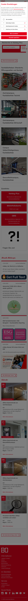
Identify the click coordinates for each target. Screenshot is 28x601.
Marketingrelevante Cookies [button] (12, 26)
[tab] (14, 22)
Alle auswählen (9, 19)
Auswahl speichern (14, 37)
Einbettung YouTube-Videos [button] (12, 29)
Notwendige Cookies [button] (10, 23)
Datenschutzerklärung (18, 9)
